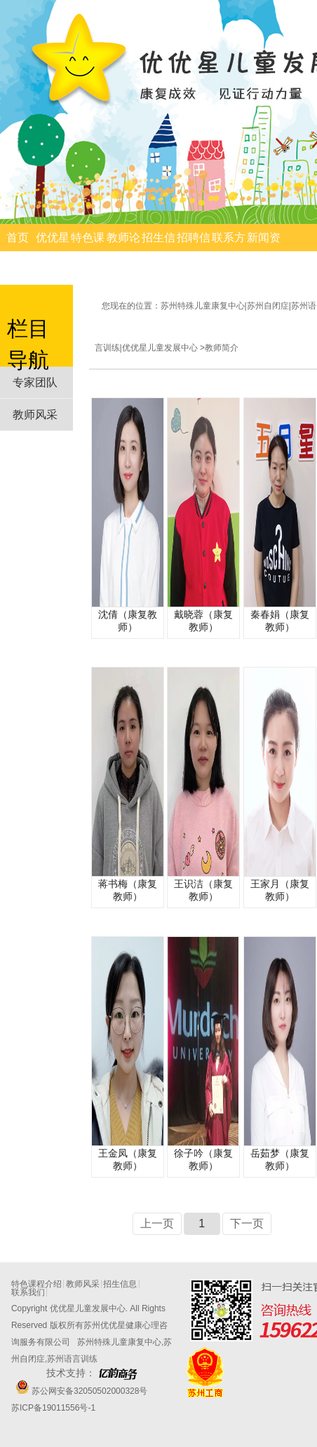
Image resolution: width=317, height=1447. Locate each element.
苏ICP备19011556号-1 (53, 1408)
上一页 (157, 1223)
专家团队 (35, 382)
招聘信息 (193, 251)
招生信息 (158, 251)
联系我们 (28, 1292)
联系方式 (228, 251)
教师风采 (35, 415)
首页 (17, 237)
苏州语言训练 (72, 1359)
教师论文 (123, 251)
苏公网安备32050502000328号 (88, 1391)
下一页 (247, 1223)
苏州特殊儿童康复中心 (119, 1342)
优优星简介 (52, 251)
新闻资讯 (264, 251)
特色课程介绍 (87, 251)
